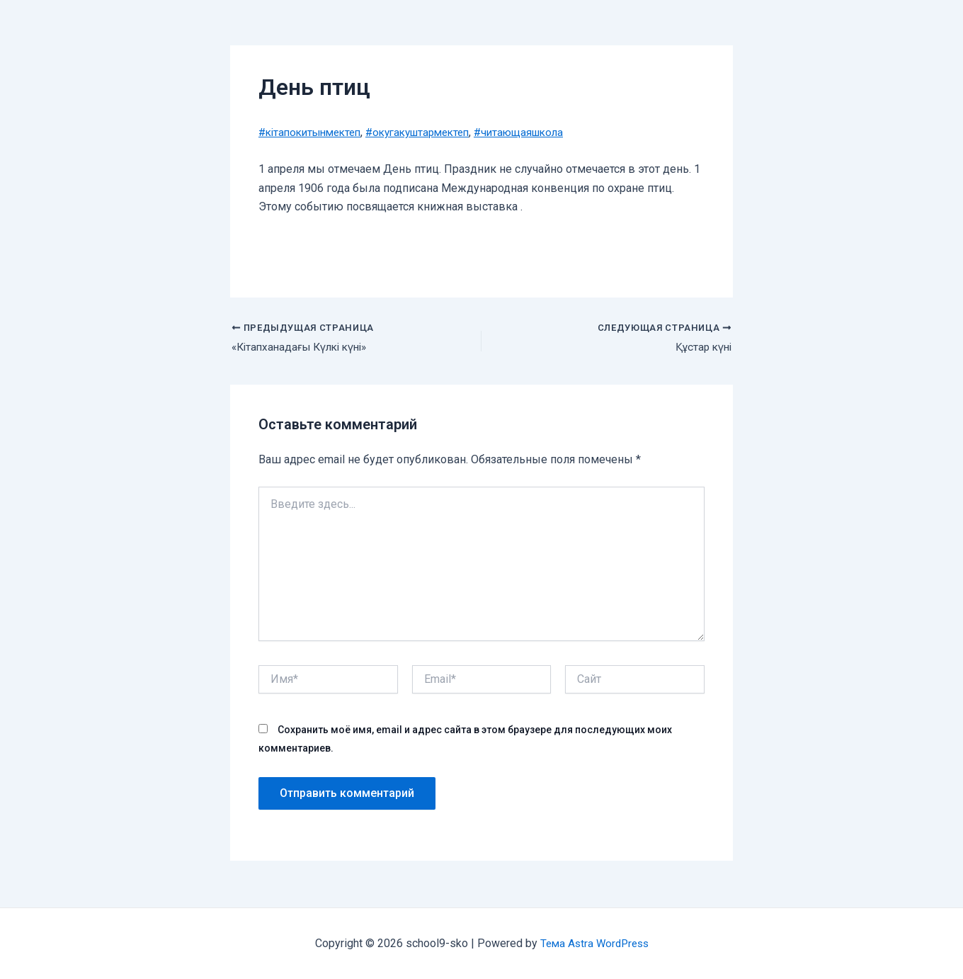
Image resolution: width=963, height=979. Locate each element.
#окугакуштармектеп (432, 132)
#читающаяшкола (542, 132)
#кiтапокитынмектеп (314, 132)
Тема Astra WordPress (594, 943)
